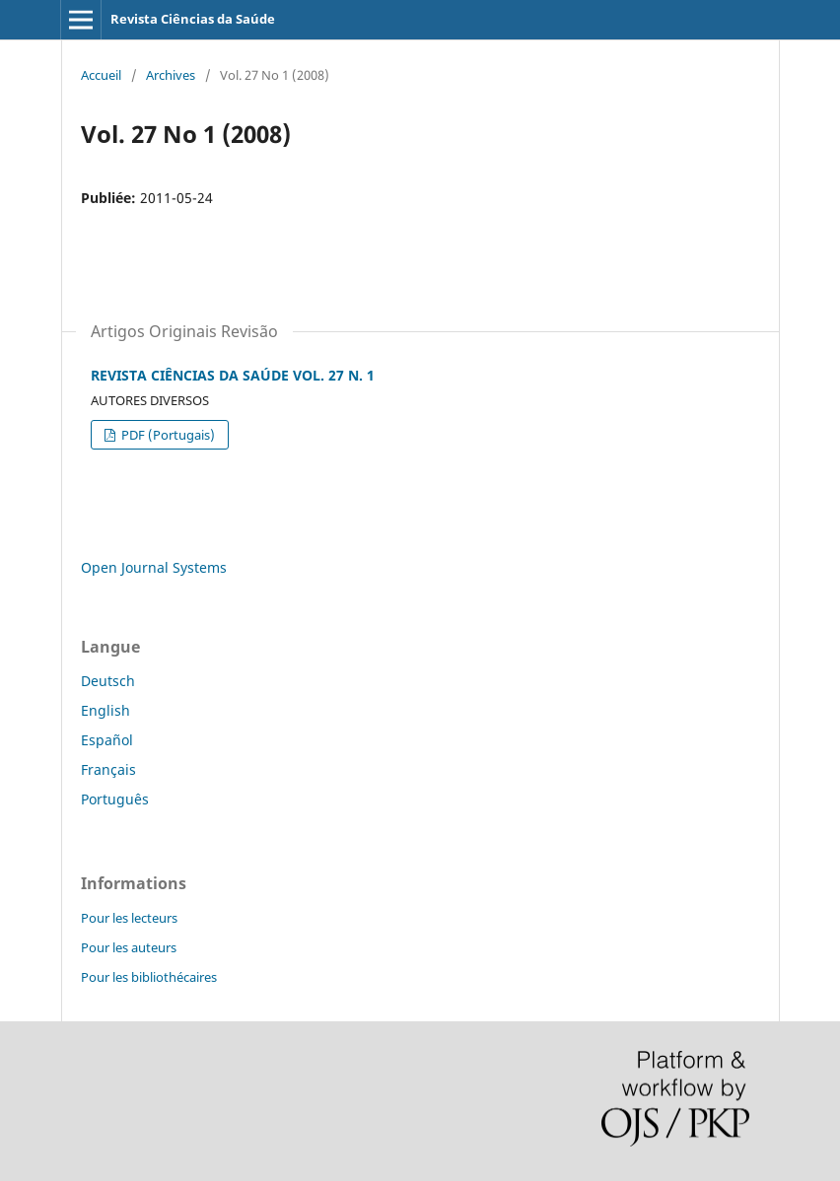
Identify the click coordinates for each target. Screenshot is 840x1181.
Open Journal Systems (154, 567)
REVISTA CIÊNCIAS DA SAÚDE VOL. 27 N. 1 (233, 375)
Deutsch (108, 680)
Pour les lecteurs (129, 918)
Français (108, 769)
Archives (170, 75)
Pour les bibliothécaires (149, 977)
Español (107, 739)
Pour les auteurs (128, 947)
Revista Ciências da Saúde (192, 19)
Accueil (101, 75)
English (105, 710)
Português (115, 799)
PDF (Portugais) (166, 435)
